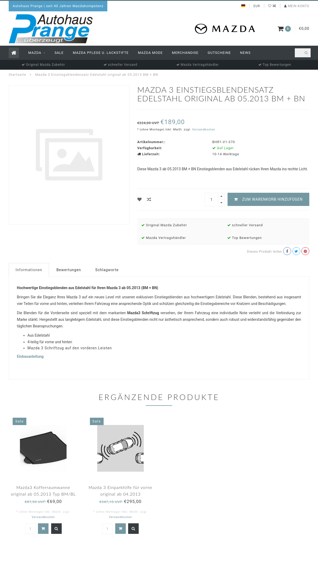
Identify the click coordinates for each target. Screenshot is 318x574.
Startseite (17, 75)
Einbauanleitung (30, 356)
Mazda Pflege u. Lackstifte (101, 53)
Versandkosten (203, 129)
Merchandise (185, 53)
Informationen (29, 270)
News (245, 53)
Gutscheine (219, 53)
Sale (59, 53)
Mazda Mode (150, 53)
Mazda (34, 53)
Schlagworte (107, 270)
